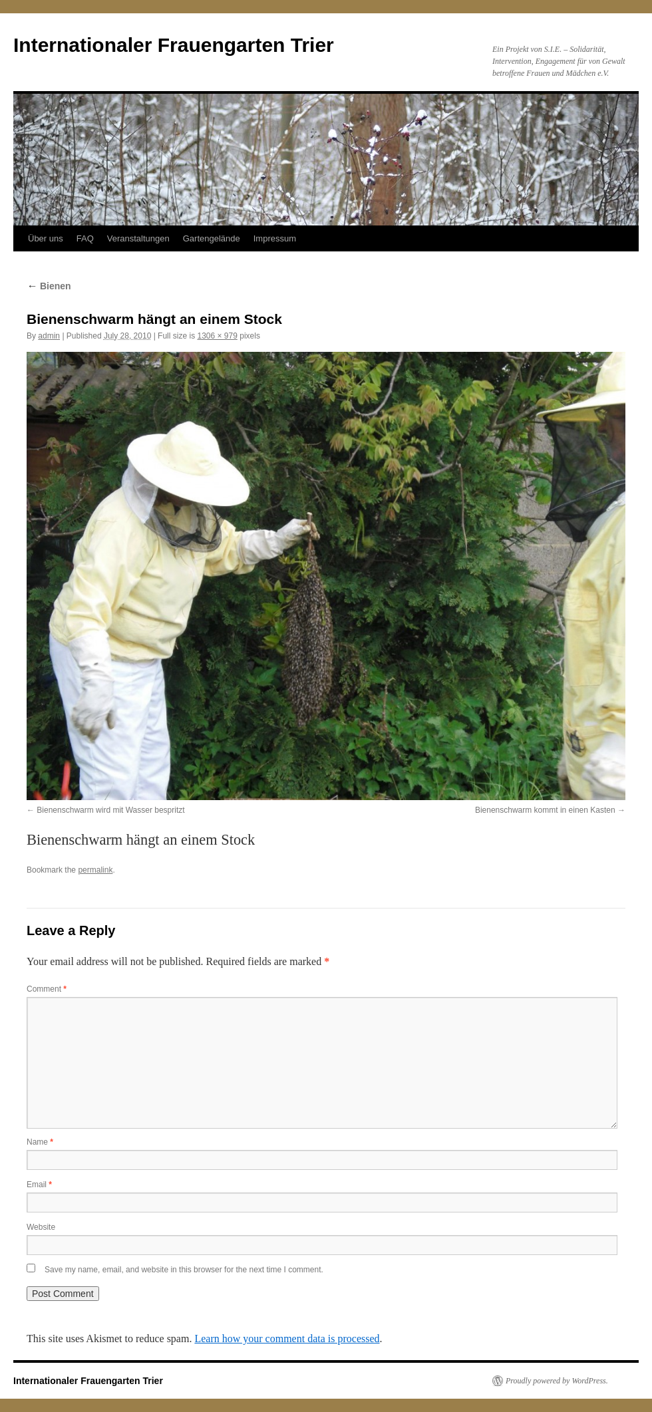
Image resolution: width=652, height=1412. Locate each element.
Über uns (45, 238)
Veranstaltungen (138, 238)
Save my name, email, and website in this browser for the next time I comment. (184, 1269)
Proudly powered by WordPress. (557, 1380)
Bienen (49, 286)
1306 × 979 (217, 336)
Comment (47, 989)
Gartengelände (211, 238)
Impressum (274, 238)
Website (41, 1227)
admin (49, 336)
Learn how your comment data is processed (286, 1338)
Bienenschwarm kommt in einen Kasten (545, 810)
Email (39, 1184)
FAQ (85, 238)
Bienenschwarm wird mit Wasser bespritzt (110, 810)
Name (40, 1142)
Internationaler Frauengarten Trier (173, 45)
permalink (95, 870)
